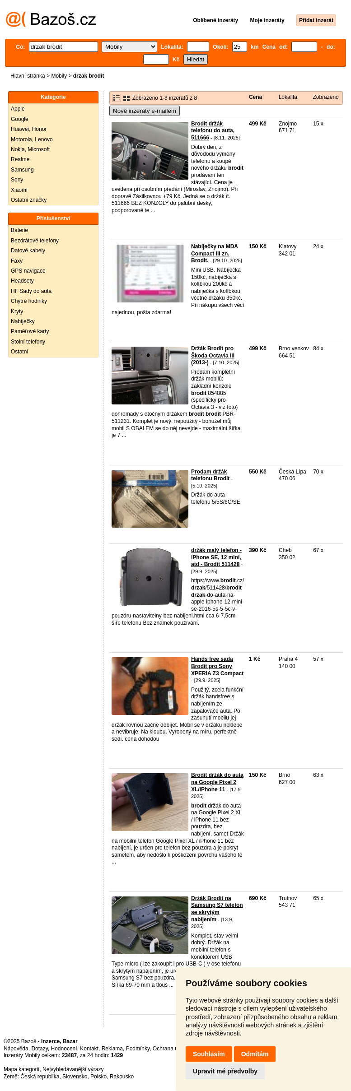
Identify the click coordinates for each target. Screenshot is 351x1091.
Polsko (98, 1076)
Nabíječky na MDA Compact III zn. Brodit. (214, 253)
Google (19, 119)
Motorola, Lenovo (32, 139)
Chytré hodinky (29, 301)
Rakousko (122, 1076)
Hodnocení (64, 1048)
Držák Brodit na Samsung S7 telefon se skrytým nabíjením (217, 909)
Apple (18, 109)
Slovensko (74, 1076)
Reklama (112, 1048)
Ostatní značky (29, 200)
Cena (255, 97)
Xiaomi (19, 190)
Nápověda (16, 1048)
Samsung (22, 170)
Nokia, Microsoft (30, 149)
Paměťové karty (30, 331)
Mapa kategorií (21, 1069)
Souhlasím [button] (209, 1054)
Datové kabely (28, 250)
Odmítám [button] (255, 1054)
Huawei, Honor (29, 129)
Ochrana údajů (170, 1048)
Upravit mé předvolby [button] (225, 1071)
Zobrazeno (325, 97)
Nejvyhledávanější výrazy (72, 1069)
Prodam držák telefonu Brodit (210, 475)
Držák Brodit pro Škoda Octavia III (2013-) (212, 355)
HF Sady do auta (31, 291)
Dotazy (39, 1048)
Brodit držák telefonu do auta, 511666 (212, 131)
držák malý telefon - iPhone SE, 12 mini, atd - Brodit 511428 (216, 557)
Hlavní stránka (27, 76)
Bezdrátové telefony (35, 240)
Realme (20, 159)
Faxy (17, 261)
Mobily (59, 76)
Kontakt (89, 1048)
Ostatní (19, 351)
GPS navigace (28, 271)
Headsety (22, 281)
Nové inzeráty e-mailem (144, 110)
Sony (17, 179)
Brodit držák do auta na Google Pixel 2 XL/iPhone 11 (217, 782)
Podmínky (138, 1048)
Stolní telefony (28, 342)
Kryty (17, 311)
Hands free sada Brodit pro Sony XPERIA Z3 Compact (217, 666)
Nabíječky (23, 321)
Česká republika (39, 1076)
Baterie (19, 230)
